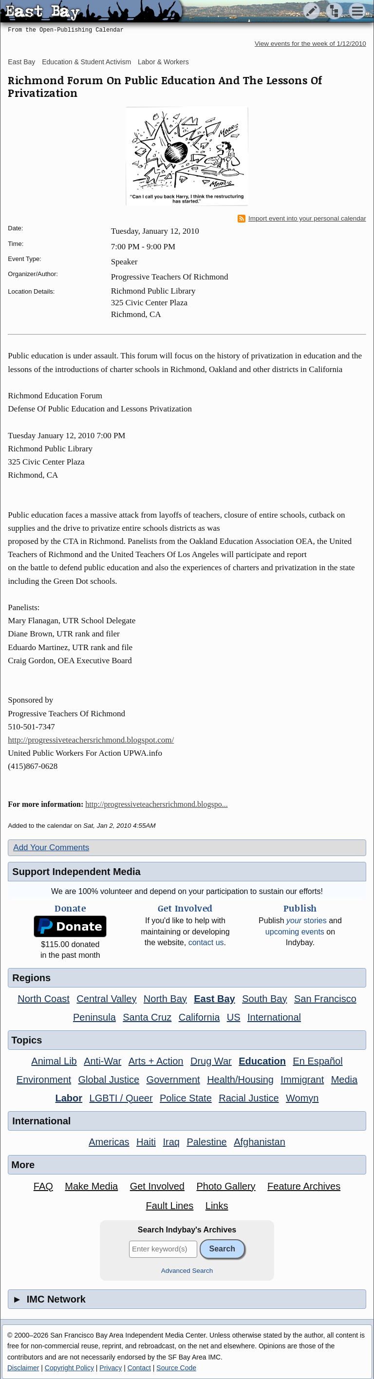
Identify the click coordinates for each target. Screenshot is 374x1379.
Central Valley (106, 998)
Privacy (110, 1368)
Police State (186, 1098)
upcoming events (294, 932)
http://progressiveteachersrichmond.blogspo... (156, 804)
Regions (31, 977)
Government (173, 1079)
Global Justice (109, 1079)
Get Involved (157, 1186)
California (199, 1017)
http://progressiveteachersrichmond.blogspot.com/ (91, 740)
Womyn (302, 1098)
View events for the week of (310, 43)
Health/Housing (240, 1079)
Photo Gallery (225, 1186)
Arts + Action (156, 1061)
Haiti (146, 1142)
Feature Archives (303, 1186)
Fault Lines (169, 1205)
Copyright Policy (69, 1368)
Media (344, 1079)
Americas (109, 1142)
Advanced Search (187, 1270)
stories (306, 920)
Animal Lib (53, 1061)
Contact (139, 1368)
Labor (69, 1098)
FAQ (43, 1186)
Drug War (211, 1061)
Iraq (171, 1142)
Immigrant (302, 1079)
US (234, 1017)
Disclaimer (23, 1368)
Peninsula (94, 1017)
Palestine (206, 1142)
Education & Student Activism (86, 62)
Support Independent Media (76, 871)
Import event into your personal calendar (302, 219)
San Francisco (325, 998)
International (274, 1017)
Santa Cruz (147, 1017)
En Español (317, 1061)
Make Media (91, 1186)
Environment (44, 1079)
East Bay (21, 62)
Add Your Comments (51, 847)
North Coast (44, 998)
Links (217, 1205)
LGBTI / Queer (121, 1098)
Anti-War (102, 1061)
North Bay (165, 998)
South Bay (264, 998)
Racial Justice (249, 1098)
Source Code (176, 1368)
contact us (206, 942)
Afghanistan (259, 1142)
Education (262, 1061)
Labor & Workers (163, 62)
